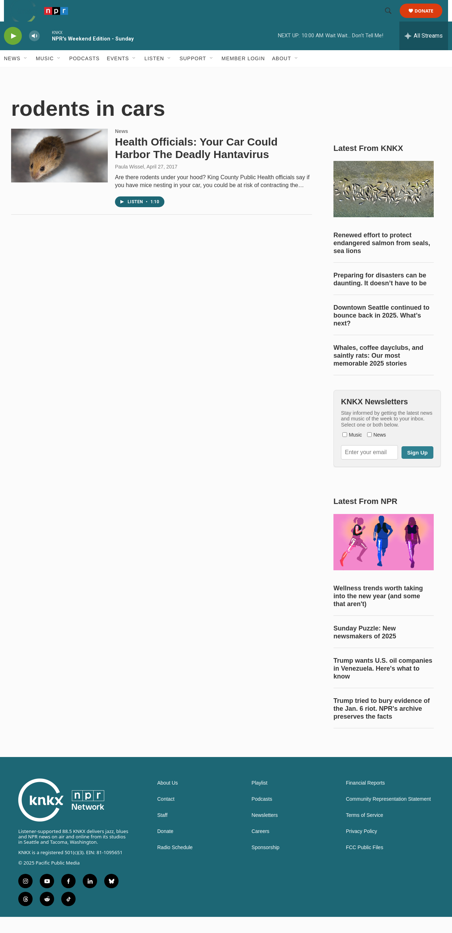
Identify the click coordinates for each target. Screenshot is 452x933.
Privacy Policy (361, 847)
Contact (165, 815)
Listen (154, 74)
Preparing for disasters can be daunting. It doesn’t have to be (380, 295)
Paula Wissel (129, 183)
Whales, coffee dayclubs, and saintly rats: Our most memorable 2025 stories (378, 371)
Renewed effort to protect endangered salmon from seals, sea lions (381, 259)
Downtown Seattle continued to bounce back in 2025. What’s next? (381, 331)
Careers (260, 847)
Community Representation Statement (388, 815)
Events (118, 74)
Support (192, 74)
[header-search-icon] (391, 19)
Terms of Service (364, 831)
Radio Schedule (175, 863)
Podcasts (84, 74)
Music (45, 74)
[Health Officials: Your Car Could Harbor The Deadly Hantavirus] (59, 172)
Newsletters (264, 831)
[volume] (34, 52)
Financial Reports (365, 799)
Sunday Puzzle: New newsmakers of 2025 (364, 648)
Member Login (243, 74)
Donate (428, 19)
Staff (162, 831)
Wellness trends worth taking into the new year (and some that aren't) (378, 612)
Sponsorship (265, 863)
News (12, 74)
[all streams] (423, 52)
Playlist (259, 799)
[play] (13, 52)
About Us (167, 799)
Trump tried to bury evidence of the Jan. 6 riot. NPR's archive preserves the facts (381, 724)
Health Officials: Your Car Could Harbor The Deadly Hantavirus (196, 164)
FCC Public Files (364, 863)
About (281, 74)
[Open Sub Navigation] (26, 74)
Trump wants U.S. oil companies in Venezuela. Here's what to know (382, 684)
